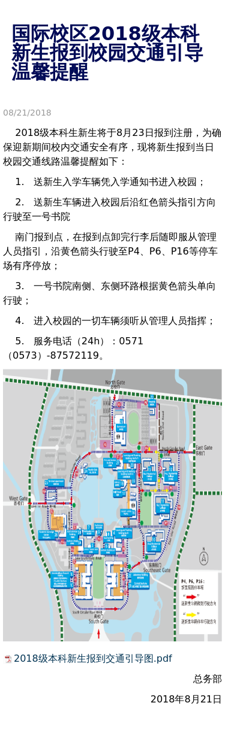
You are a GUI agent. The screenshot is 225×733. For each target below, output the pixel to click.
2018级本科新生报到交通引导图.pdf (93, 658)
